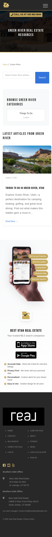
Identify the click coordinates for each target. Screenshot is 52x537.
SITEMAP (32, 441)
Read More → (12, 221)
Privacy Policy (28, 519)
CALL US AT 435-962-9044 (26, 14)
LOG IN (9, 452)
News (5, 64)
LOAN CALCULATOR (37, 452)
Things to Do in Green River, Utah (25, 187)
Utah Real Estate (15, 519)
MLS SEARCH (12, 441)
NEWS (31, 447)
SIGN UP (32, 458)
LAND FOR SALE (35, 431)
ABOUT (32, 436)
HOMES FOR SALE (14, 447)
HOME (9, 431)
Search (42, 77)
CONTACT (11, 436)
